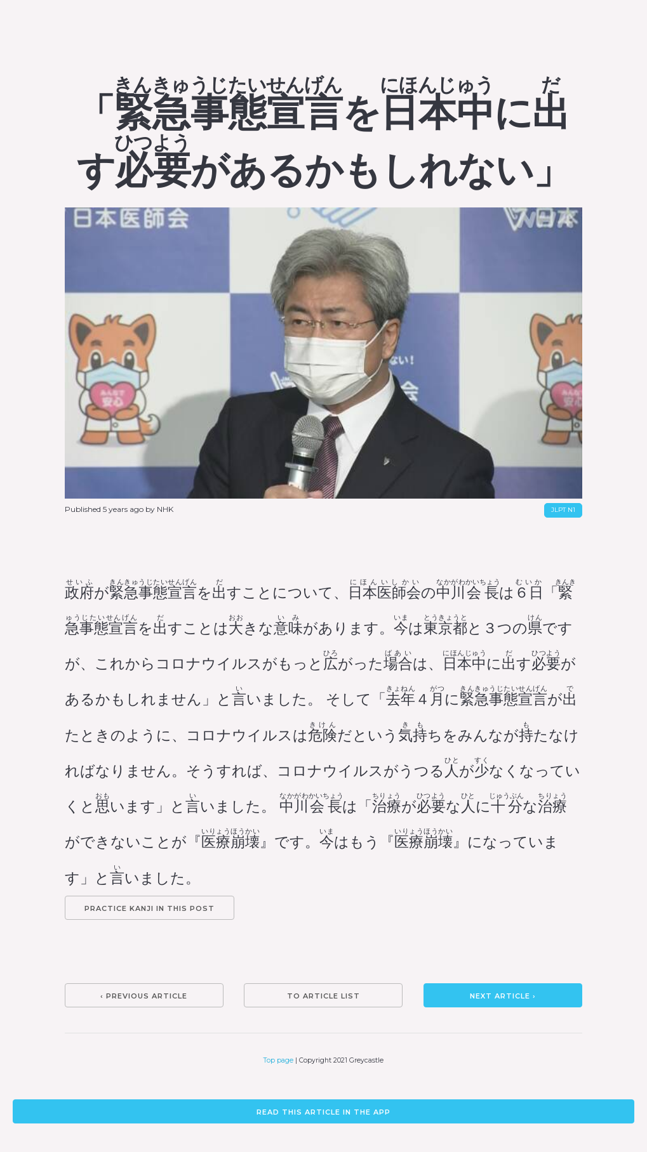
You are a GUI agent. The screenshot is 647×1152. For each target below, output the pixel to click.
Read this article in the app (323, 1112)
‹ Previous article (143, 996)
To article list (323, 996)
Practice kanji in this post (149, 908)
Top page (278, 1060)
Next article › (503, 996)
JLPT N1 (563, 510)
